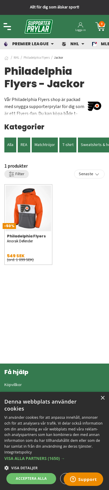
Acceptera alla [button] (31, 478)
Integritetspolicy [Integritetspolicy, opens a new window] (18, 452)
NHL (16, 57)
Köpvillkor (13, 385)
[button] (54, 458)
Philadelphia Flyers (37, 57)
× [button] (102, 398)
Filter (16, 174)
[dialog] (54, 441)
